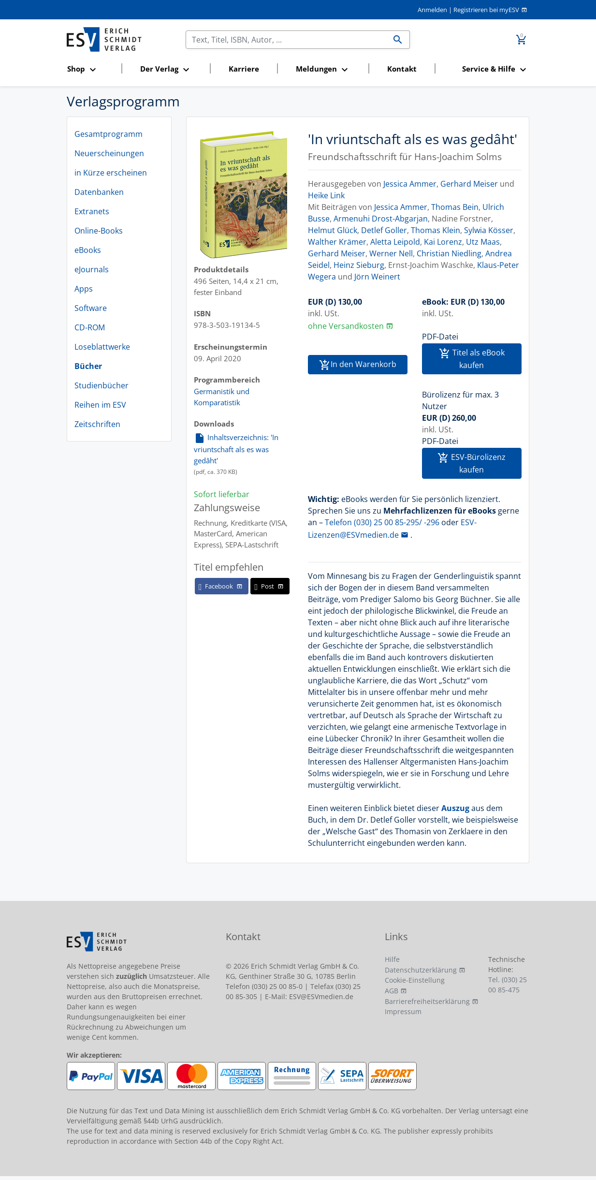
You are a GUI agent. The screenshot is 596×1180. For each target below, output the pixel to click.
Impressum (403, 1011)
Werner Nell (391, 253)
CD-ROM (89, 327)
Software (90, 308)
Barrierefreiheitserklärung (427, 1001)
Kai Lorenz (443, 241)
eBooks (87, 250)
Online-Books (98, 230)
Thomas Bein (455, 207)
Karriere (244, 69)
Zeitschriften (97, 424)
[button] (91, 69)
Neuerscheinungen (109, 153)
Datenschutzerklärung (421, 969)
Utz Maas (483, 241)
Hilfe (392, 959)
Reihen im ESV (100, 404)
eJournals (91, 269)
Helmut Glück (332, 230)
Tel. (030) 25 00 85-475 (507, 984)
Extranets (91, 211)
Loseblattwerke (102, 346)
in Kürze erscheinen (110, 172)
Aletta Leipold (395, 241)
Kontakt (402, 69)
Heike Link (326, 195)
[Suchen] (286, 39)
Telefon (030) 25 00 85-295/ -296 (382, 522)
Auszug (455, 808)
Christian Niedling (449, 253)
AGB (391, 990)
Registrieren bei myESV (486, 9)
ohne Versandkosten (346, 326)
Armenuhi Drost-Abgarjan (381, 218)
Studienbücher (101, 385)
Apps (83, 288)
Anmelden (432, 9)
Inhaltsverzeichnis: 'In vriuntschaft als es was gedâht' (236, 448)
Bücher (88, 366)
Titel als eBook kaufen (472, 358)
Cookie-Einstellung (415, 980)
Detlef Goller (384, 230)
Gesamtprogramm (108, 134)
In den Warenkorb (357, 365)
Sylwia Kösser (488, 230)
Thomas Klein (435, 230)
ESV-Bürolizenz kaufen (471, 463)
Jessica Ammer (409, 183)
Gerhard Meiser (469, 183)
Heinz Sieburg (359, 265)
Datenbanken (99, 192)
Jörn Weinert (377, 276)
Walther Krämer (337, 241)
